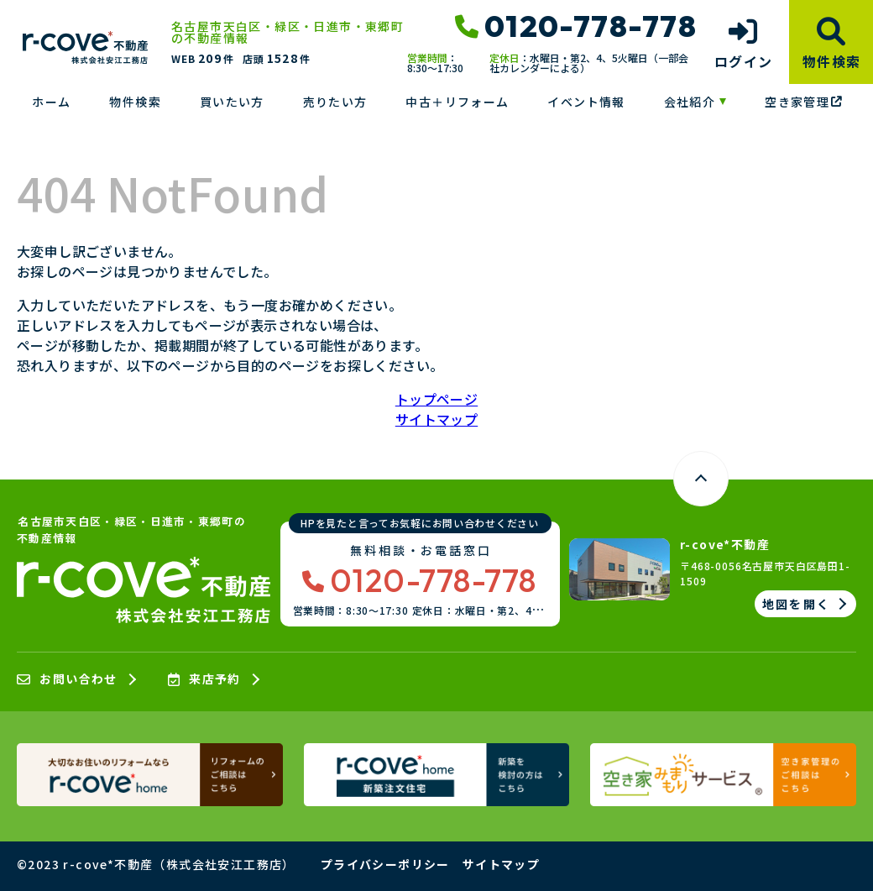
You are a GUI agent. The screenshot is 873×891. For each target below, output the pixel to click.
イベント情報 (586, 101)
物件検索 (135, 101)
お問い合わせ (67, 679)
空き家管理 (803, 101)
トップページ (436, 399)
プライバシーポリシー (385, 864)
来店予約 (204, 679)
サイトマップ (436, 419)
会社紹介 (690, 101)
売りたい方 (335, 101)
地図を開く (796, 603)
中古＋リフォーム (457, 101)
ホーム (51, 101)
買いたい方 (232, 101)
